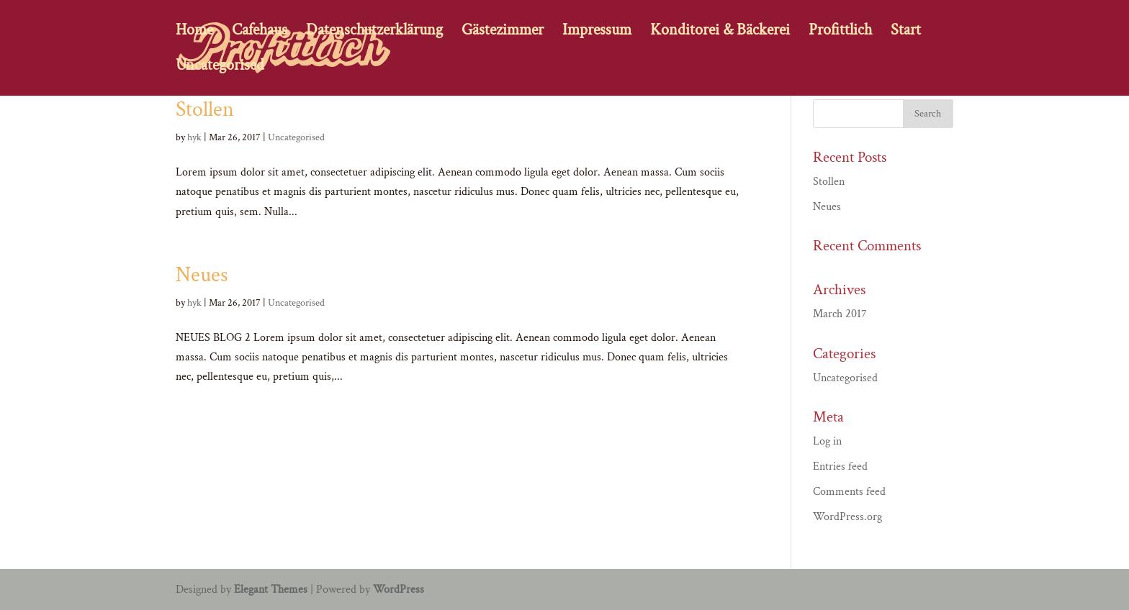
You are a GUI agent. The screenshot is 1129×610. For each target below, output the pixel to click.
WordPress (398, 589)
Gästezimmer (503, 32)
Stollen (205, 110)
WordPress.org (847, 516)
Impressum (596, 32)
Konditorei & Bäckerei (720, 32)
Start (906, 32)
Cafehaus (259, 32)
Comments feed (849, 491)
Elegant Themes (270, 589)
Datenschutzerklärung (374, 32)
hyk (194, 137)
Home (194, 32)
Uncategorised (220, 68)
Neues (202, 275)
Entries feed (840, 466)
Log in (827, 441)
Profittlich (840, 32)
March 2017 (840, 314)
